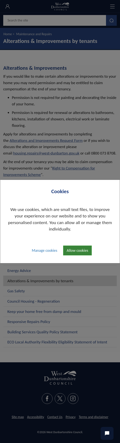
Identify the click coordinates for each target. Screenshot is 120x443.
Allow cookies (77, 250)
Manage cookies (44, 250)
